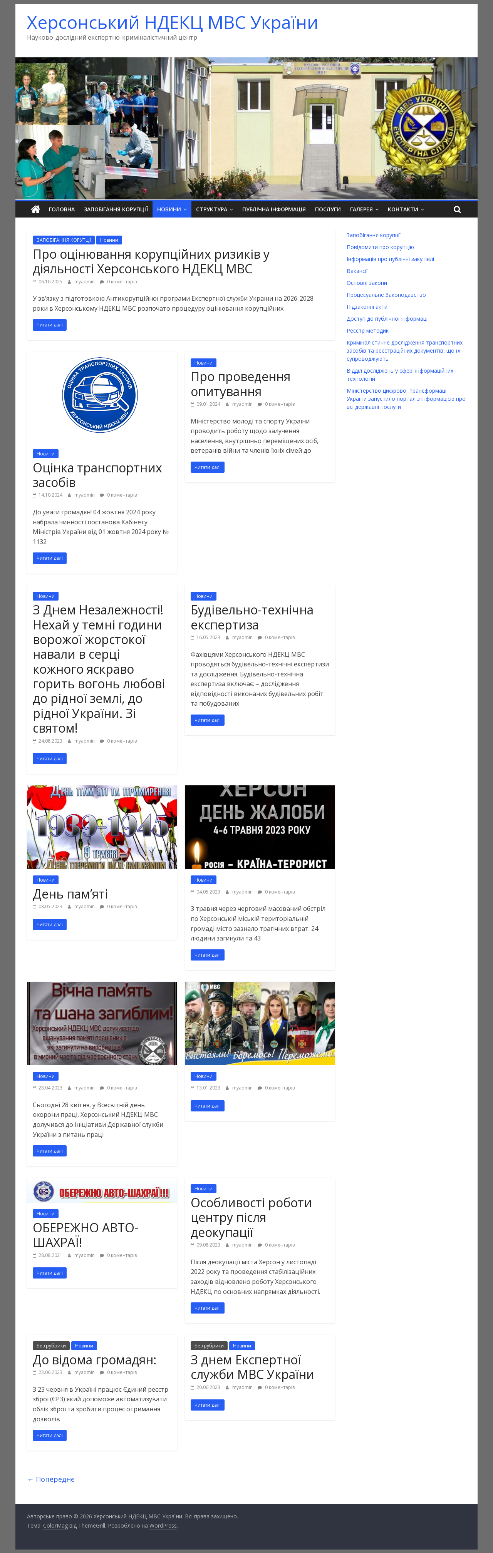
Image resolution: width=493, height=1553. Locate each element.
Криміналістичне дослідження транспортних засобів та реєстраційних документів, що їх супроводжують (405, 350)
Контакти (403, 209)
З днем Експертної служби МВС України (252, 1366)
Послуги (328, 209)
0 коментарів (118, 281)
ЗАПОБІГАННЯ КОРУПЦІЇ (64, 240)
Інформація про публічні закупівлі (390, 259)
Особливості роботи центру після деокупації (251, 1217)
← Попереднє (50, 1479)
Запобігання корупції (116, 209)
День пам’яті (70, 893)
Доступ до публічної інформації (388, 318)
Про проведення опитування (240, 383)
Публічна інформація (274, 209)
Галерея (361, 209)
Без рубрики (51, 1345)
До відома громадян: (94, 1359)
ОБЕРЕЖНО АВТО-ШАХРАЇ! (85, 1234)
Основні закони (367, 282)
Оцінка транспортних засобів (97, 474)
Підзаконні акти (367, 306)
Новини (169, 209)
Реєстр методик (368, 330)
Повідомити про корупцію (380, 247)
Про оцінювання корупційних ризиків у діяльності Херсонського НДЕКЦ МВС (151, 261)
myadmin (85, 281)
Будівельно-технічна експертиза (252, 617)
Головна (62, 209)
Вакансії (357, 270)
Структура (211, 209)
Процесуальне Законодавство (386, 294)
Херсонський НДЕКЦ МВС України (173, 22)
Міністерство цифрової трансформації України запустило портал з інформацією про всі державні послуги (406, 398)
